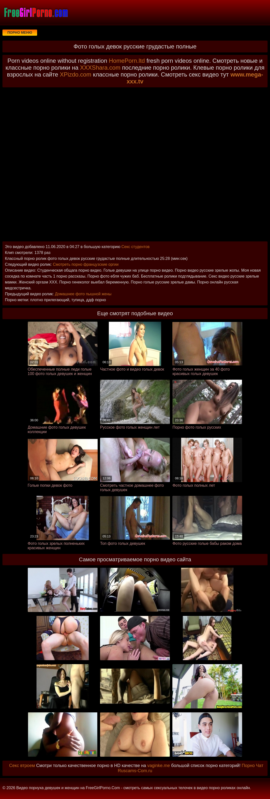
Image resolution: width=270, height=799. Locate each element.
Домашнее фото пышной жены (83, 294)
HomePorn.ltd (127, 60)
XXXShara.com (100, 67)
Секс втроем (22, 765)
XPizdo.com (75, 74)
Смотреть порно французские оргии (86, 264)
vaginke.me (158, 765)
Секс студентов (135, 247)
